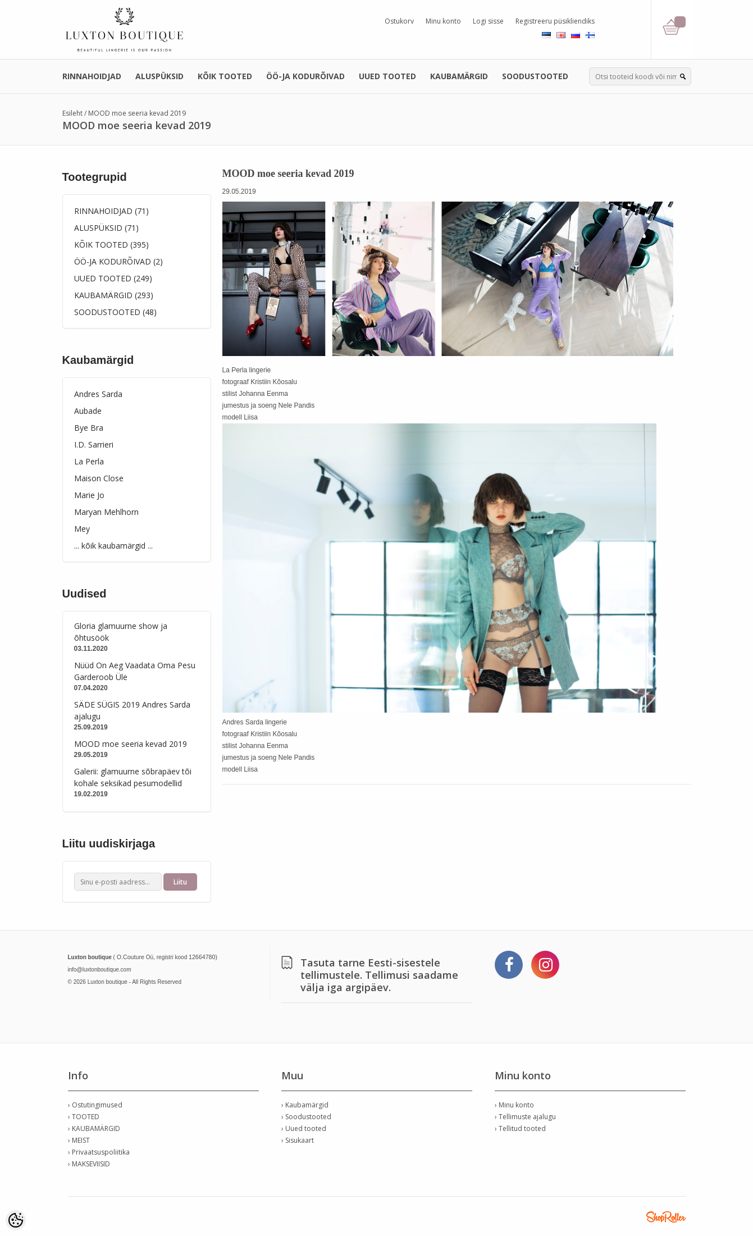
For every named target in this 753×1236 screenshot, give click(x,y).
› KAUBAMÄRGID (94, 1128)
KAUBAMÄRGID (459, 76)
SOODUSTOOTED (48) (115, 312)
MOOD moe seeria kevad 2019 (137, 113)
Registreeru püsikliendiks (555, 21)
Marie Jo (89, 495)
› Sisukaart (297, 1140)
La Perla (89, 461)
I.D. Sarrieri (93, 444)
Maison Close (99, 478)
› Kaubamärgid (304, 1105)
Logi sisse (488, 21)
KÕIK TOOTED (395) (111, 244)
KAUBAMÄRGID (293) (113, 295)
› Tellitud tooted (520, 1128)
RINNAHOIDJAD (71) (111, 211)
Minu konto (443, 21)
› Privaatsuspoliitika (99, 1152)
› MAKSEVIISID (89, 1164)
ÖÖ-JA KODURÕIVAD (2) (118, 261)
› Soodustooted (306, 1116)
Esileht (72, 113)
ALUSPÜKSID (159, 76)
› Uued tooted (303, 1128)
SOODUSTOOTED (535, 76)
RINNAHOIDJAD (91, 76)
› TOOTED (83, 1116)
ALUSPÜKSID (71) (106, 227)
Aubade (88, 410)
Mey (82, 528)
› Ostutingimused (95, 1105)
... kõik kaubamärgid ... (113, 545)
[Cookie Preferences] (16, 1220)
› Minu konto (514, 1105)
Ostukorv (399, 21)
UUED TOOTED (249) (113, 278)
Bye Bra (88, 427)
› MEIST (79, 1140)
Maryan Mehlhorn (106, 512)
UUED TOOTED (387, 76)
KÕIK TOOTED (225, 76)
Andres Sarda (98, 394)
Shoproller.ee (666, 1217)
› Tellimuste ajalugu (525, 1116)
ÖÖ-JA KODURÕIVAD (305, 76)
